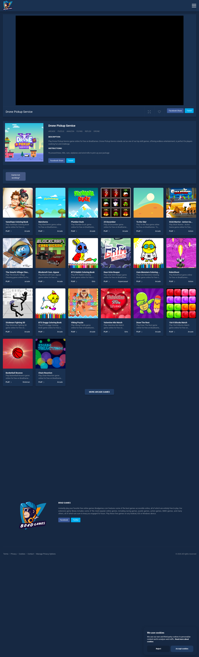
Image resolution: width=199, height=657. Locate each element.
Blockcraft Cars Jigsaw (48, 272)
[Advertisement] (99, 440)
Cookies (22, 554)
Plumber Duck (77, 222)
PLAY (8, 231)
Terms (6, 554)
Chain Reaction (45, 373)
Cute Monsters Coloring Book (149, 272)
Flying (80, 131)
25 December (110, 222)
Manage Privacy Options (46, 554)
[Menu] (194, 5)
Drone (97, 131)
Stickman (26, 382)
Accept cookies (182, 649)
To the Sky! (141, 222)
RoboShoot (174, 272)
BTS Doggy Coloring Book (49, 322)
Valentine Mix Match (113, 322)
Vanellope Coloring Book (17, 222)
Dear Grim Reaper (112, 272)
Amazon (70, 131)
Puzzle (61, 131)
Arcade (51, 131)
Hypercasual (123, 281)
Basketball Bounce (14, 373)
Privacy (13, 554)
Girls (93, 281)
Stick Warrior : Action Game (181, 222)
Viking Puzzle (77, 322)
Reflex (88, 131)
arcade (27, 281)
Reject (158, 649)
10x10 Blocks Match (178, 322)
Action (190, 231)
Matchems (43, 222)
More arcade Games (99, 392)
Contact (30, 554)
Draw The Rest (142, 322)
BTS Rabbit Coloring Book (82, 272)
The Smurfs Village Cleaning (19, 272)
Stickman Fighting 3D (15, 322)
